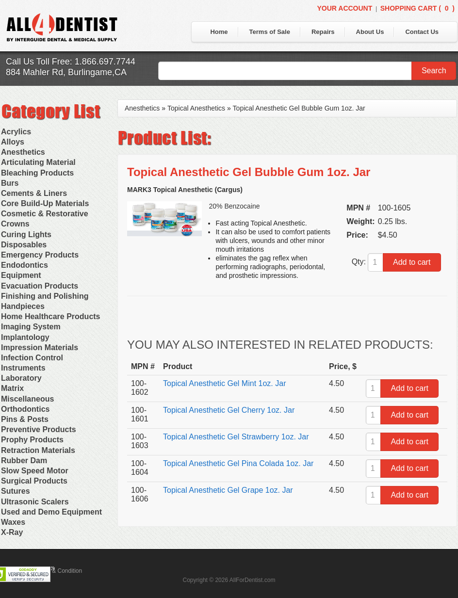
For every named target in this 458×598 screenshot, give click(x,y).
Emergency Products (40, 255)
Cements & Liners (34, 193)
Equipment (21, 275)
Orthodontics (25, 409)
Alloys (12, 142)
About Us (370, 31)
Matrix (12, 388)
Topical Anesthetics (196, 108)
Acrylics (16, 132)
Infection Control (32, 358)
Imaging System (31, 327)
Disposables (24, 245)
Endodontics (24, 265)
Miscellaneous (27, 399)
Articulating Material (38, 162)
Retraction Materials (38, 450)
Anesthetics (23, 152)
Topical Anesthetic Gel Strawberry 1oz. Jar (236, 437)
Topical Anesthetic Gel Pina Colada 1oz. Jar (238, 463)
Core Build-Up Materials (45, 203)
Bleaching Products (37, 173)
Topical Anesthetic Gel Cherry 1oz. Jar (228, 410)
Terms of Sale (269, 31)
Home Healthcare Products (50, 316)
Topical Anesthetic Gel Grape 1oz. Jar (228, 490)
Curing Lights (26, 234)
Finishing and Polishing (44, 296)
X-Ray (12, 532)
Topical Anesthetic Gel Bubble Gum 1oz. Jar (299, 108)
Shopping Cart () (417, 8)
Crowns (15, 224)
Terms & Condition (58, 570)
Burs (9, 183)
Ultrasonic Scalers (35, 502)
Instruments (23, 368)
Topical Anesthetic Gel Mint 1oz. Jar (224, 383)
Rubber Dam (24, 460)
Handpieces (23, 306)
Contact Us (422, 31)
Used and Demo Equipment (51, 512)
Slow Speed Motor (34, 471)
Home (219, 31)
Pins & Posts (25, 419)
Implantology (25, 337)
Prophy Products (32, 440)
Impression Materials (39, 347)
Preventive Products (38, 429)
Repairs (323, 31)
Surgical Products (34, 481)
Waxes (13, 522)
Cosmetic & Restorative (44, 214)
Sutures (15, 491)
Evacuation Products (39, 286)
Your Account (344, 8)
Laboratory (21, 378)
